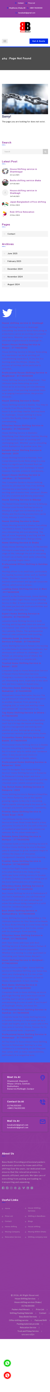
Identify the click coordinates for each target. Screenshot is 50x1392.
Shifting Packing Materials (21, 1313)
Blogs (30, 1221)
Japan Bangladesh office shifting (28, 202)
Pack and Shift (41, 1320)
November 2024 (15, 277)
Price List (31, 3)
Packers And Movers (21, 1309)
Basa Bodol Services (28, 1316)
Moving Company (12, 1232)
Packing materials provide (28, 1324)
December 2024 (15, 269)
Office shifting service (18, 1320)
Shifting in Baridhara (36, 1216)
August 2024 (14, 284)
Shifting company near (37, 1237)
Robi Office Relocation (22, 212)
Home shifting (11, 1227)
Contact (21, 3)
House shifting (34, 1227)
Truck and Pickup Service (28, 1331)
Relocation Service (13, 1237)
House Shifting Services (34, 1209)
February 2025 (14, 261)
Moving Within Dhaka (37, 1232)
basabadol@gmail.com (26, 13)
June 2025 (12, 253)
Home (7, 1208)
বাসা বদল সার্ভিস (28, 1334)
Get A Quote (38, 41)
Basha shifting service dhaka (25, 180)
